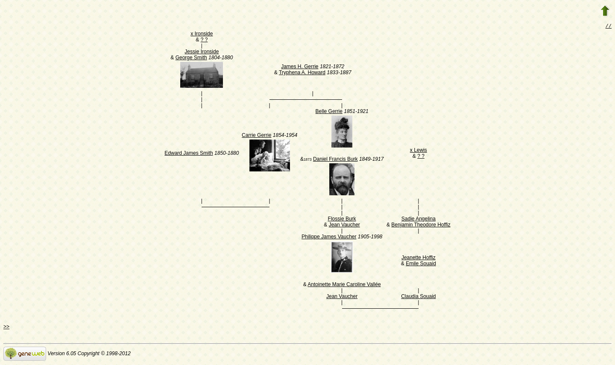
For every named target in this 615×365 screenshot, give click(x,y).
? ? (204, 40)
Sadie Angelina (418, 220)
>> (6, 327)
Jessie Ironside (201, 52)
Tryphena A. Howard (302, 73)
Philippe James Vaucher (329, 237)
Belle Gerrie (329, 112)
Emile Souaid (421, 264)
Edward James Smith (188, 154)
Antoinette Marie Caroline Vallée (344, 285)
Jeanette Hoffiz (418, 258)
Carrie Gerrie (256, 136)
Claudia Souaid (418, 297)
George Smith (191, 58)
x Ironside (201, 35)
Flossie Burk (342, 220)
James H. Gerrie (299, 67)
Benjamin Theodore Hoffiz (420, 226)
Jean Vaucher (344, 226)
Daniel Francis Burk (335, 160)
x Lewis (418, 151)
